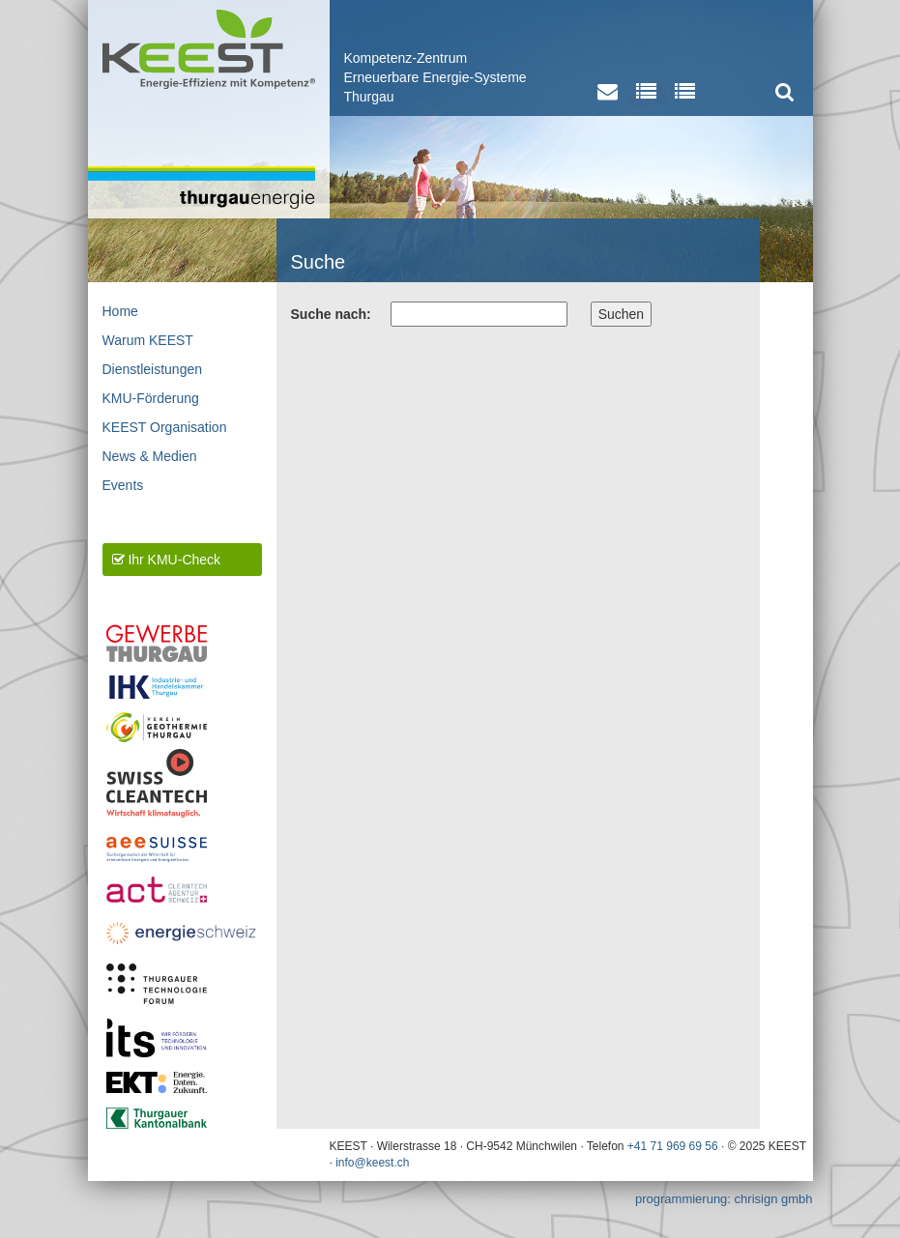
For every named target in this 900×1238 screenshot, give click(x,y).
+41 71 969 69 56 (672, 1146)
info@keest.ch (372, 1162)
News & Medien (149, 456)
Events (123, 485)
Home (120, 311)
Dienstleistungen (152, 369)
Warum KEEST (147, 340)
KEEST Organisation (164, 427)
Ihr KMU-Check (166, 559)
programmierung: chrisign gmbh (724, 1199)
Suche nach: (331, 314)
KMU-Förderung (150, 398)
